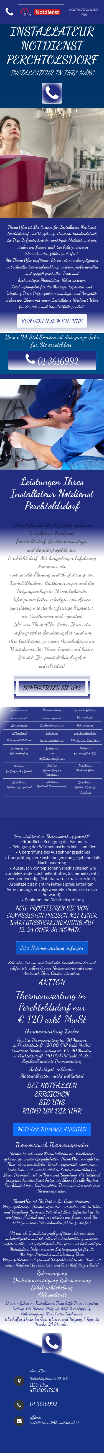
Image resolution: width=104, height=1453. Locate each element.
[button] (52, 93)
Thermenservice (19, 710)
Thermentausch (19, 718)
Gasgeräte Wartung (85, 710)
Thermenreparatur (52, 718)
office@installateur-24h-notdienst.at (54, 1420)
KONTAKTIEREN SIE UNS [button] (52, 321)
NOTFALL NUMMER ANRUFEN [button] (51, 1129)
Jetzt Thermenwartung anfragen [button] (52, 947)
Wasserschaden (85, 717)
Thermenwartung (52, 710)
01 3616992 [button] (52, 359)
